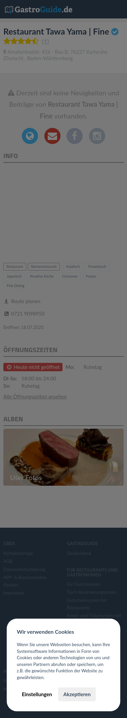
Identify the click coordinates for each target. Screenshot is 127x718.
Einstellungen (37, 694)
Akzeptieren (76, 694)
